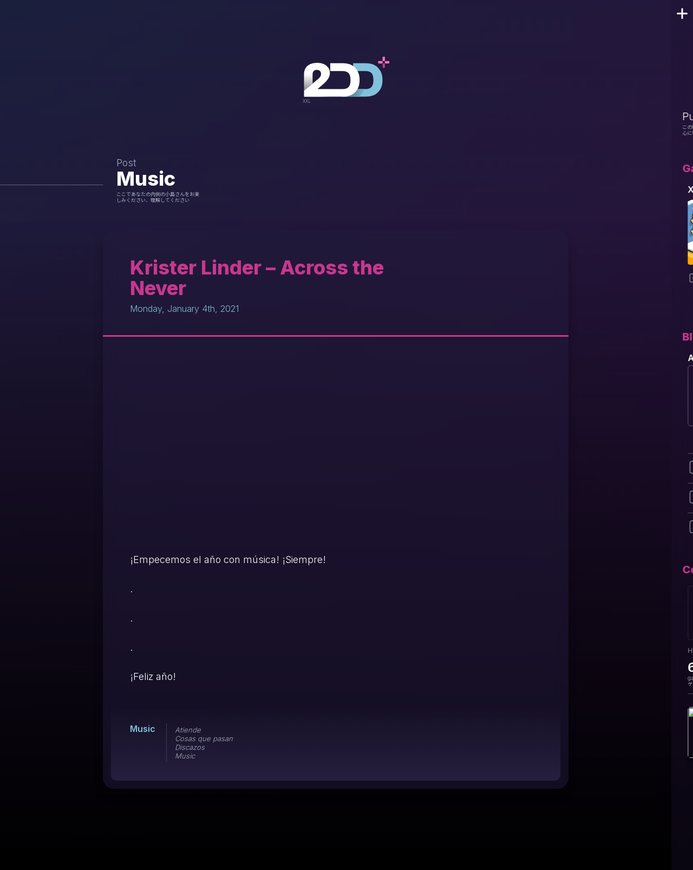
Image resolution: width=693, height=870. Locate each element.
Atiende (188, 729)
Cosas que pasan (204, 738)
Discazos (190, 747)
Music (145, 179)
